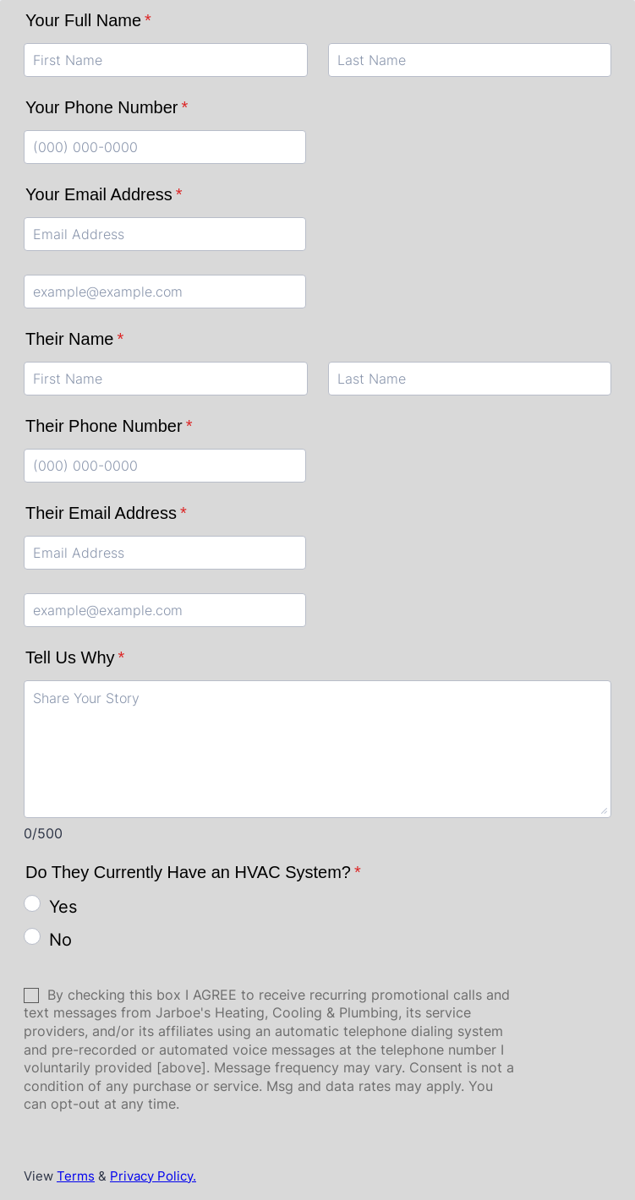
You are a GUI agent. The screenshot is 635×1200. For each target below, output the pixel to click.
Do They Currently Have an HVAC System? (193, 872)
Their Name (74, 339)
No (60, 940)
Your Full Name (88, 20)
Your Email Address (104, 194)
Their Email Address (106, 513)
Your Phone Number (106, 107)
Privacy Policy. (153, 1176)
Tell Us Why (74, 657)
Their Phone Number (108, 426)
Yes (63, 907)
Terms (76, 1176)
